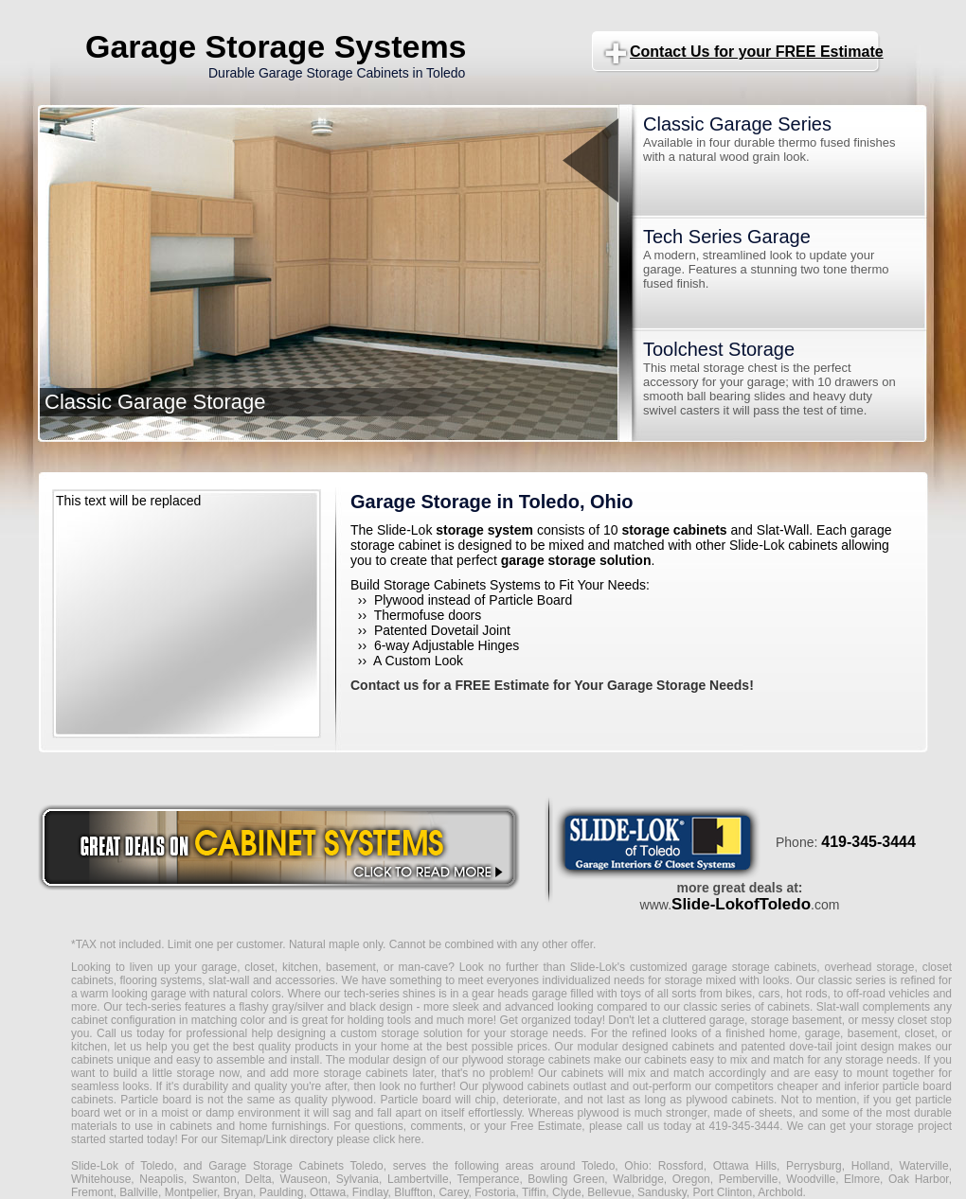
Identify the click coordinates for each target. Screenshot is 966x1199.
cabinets (583, 1073)
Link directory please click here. (344, 1139)
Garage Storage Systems (276, 46)
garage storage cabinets (753, 967)
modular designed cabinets (645, 1046)
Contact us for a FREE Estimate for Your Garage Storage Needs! (552, 685)
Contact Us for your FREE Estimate (757, 52)
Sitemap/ (242, 1139)
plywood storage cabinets (526, 1060)
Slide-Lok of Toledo (122, 1166)
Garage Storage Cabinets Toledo (296, 1166)
